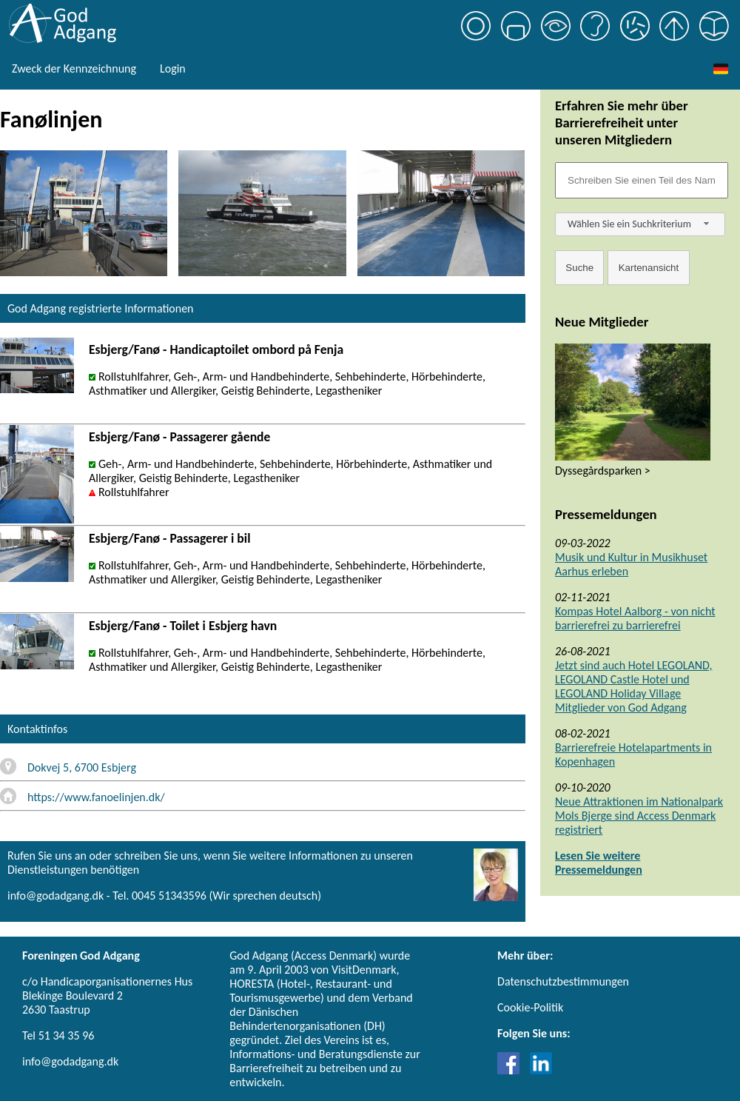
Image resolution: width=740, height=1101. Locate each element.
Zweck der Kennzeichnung (74, 68)
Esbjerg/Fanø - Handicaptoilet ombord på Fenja (216, 349)
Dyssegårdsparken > (602, 471)
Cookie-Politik (530, 1007)
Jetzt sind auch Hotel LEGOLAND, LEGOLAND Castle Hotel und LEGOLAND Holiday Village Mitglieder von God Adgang (633, 686)
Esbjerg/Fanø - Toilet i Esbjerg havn (183, 626)
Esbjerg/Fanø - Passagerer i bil (169, 538)
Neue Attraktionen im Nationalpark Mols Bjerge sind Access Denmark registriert (639, 815)
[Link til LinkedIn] (541, 1070)
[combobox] (640, 224)
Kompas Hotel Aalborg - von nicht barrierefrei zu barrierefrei (635, 618)
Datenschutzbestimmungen (563, 981)
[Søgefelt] (641, 180)
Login (173, 68)
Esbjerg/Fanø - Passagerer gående (179, 437)
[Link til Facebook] (512, 1070)
